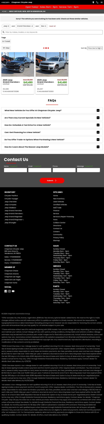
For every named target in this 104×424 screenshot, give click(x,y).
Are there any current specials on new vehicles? (52, 117)
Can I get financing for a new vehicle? (52, 132)
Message (85, 166)
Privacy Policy (58, 237)
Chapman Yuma (11, 283)
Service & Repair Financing (63, 216)
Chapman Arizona (12, 274)
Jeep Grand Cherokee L (14, 213)
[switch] (101, 2)
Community (57, 234)
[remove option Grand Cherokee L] (25, 26)
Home (4, 11)
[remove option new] (43, 26)
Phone (55, 166)
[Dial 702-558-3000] (97, 2)
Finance (56, 210)
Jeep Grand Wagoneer (13, 216)
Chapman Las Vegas (12, 277)
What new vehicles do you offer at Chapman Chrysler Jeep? (52, 110)
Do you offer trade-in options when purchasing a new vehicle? (52, 139)
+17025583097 (16, 260)
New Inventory (58, 199)
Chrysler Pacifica (11, 196)
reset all (52, 26)
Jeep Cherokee (11, 202)
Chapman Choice (11, 271)
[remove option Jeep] (6, 26)
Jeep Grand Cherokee (13, 210)
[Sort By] (95, 48)
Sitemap (56, 240)
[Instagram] (9, 291)
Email (34, 166)
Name (10, 166)
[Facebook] (5, 291)
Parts (55, 219)
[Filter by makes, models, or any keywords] (52, 32)
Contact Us (57, 228)
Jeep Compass (10, 204)
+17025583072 (15, 263)
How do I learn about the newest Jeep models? (52, 146)
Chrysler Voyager (11, 199)
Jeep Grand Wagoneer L (14, 219)
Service (56, 213)
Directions (57, 225)
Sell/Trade (57, 208)
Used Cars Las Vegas (13, 280)
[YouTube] (13, 291)
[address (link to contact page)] (93, 2)
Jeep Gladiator (10, 208)
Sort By (84, 48)
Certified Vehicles (60, 204)
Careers (56, 231)
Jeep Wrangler (10, 223)
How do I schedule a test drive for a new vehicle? (52, 125)
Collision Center (59, 223)
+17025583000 (15, 257)
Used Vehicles (58, 202)
